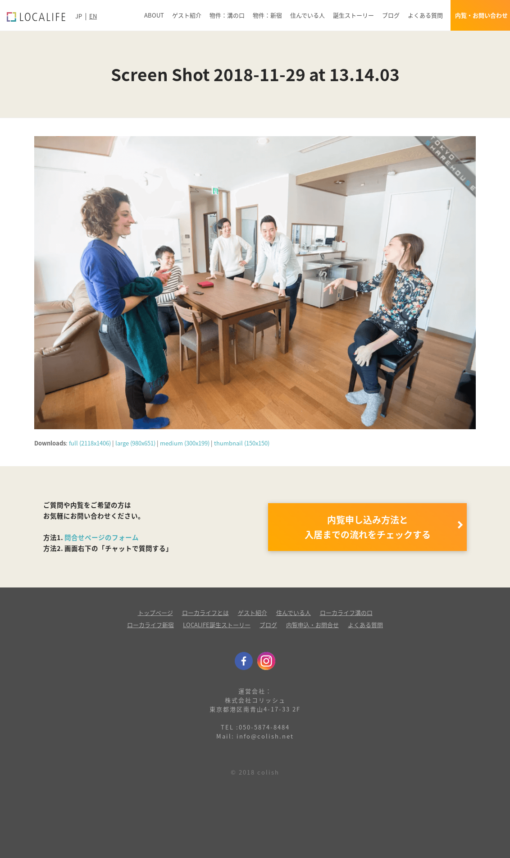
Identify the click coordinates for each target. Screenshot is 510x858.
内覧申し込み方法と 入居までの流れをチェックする (368, 527)
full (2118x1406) (90, 443)
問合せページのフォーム (101, 537)
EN (93, 16)
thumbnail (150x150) (241, 443)
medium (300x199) (184, 443)
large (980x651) (135, 443)
